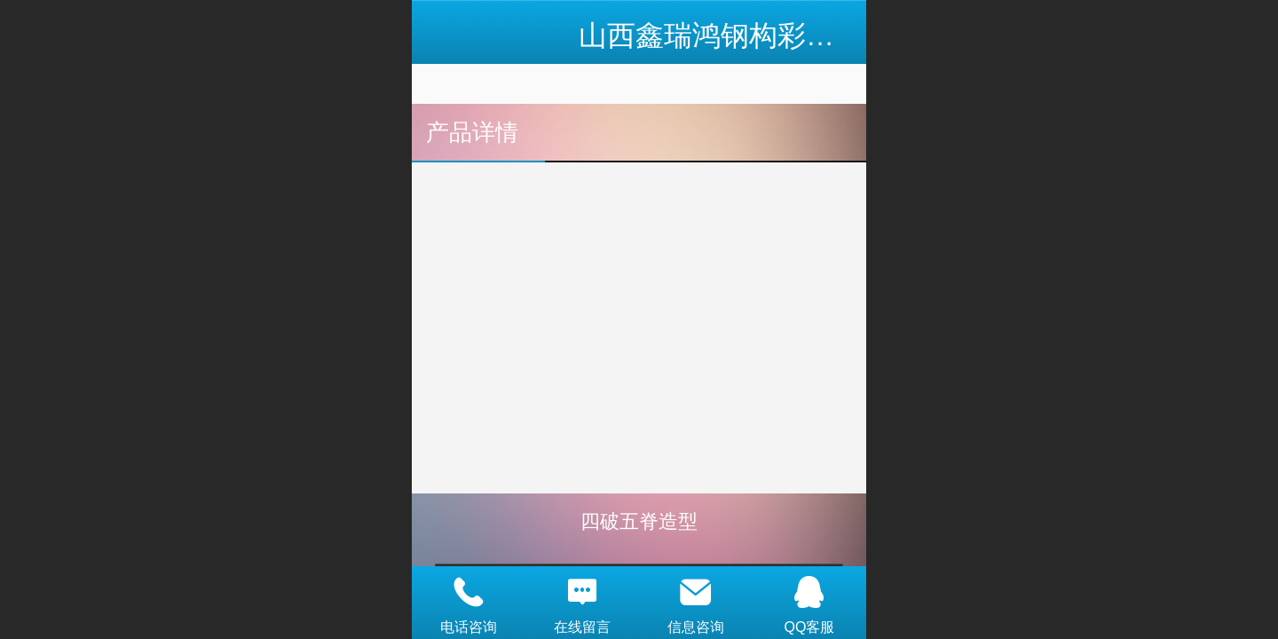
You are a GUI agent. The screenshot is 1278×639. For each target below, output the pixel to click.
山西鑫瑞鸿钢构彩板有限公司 (763, 35)
